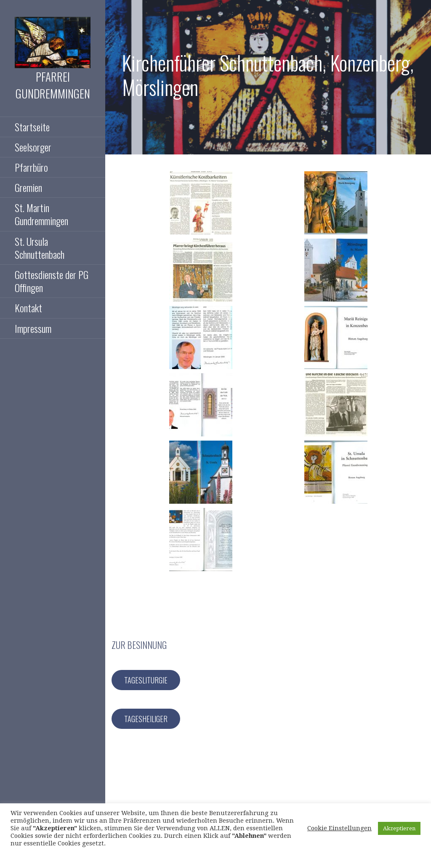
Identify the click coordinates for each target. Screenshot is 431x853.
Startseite (32, 126)
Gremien (28, 187)
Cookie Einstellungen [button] (339, 828)
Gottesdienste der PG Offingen (51, 281)
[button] (200, 202)
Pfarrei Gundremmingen (53, 85)
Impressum (33, 328)
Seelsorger (33, 146)
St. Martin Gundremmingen (41, 214)
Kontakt (28, 307)
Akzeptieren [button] (399, 828)
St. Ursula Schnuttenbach (39, 248)
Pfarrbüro (31, 167)
